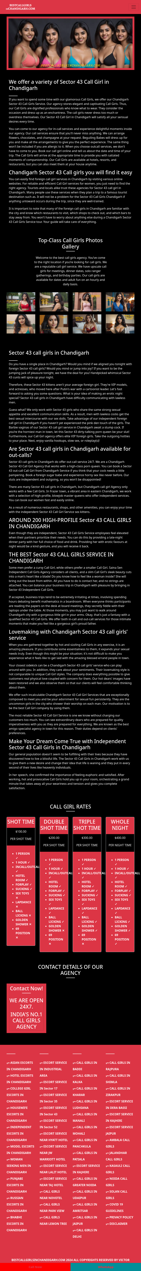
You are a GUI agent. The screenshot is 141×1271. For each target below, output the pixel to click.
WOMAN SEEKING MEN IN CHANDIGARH (19, 1165)
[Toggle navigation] (134, 7)
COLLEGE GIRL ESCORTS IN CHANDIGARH (19, 1094)
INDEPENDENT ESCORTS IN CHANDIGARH (19, 1133)
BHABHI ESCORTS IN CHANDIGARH (17, 1223)
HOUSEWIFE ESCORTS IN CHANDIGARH (17, 1114)
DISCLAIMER (116, 1224)
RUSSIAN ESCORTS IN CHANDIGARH (17, 1204)
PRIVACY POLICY (119, 1217)
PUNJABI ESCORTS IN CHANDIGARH (17, 1185)
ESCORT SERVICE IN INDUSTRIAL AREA (53, 1069)
